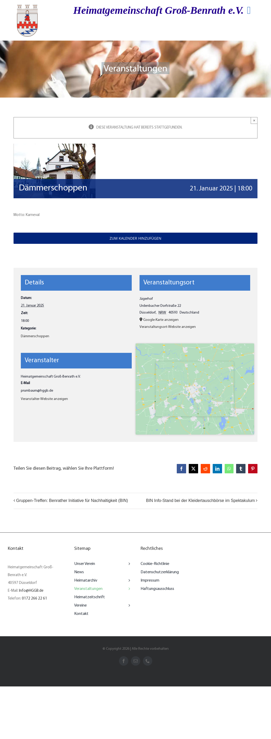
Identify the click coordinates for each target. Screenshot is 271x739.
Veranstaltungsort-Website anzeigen (168, 327)
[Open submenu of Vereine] (128, 605)
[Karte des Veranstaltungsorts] (195, 389)
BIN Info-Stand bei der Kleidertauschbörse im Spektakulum (200, 500)
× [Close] (254, 120)
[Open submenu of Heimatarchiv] (128, 580)
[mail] (135, 661)
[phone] (147, 661)
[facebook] (123, 661)
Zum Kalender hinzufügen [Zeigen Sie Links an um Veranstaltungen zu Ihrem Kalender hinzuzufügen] (135, 238)
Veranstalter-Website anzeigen (44, 399)
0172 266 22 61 (34, 599)
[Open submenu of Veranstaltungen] (128, 589)
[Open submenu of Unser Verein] (128, 564)
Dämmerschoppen (35, 336)
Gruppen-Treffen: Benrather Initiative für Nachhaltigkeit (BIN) (72, 500)
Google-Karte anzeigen (161, 320)
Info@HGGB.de (31, 591)
